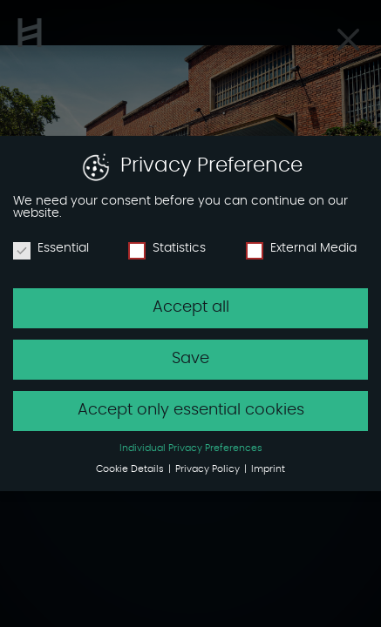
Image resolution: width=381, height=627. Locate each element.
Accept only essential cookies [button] (191, 410)
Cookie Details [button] (131, 469)
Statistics (167, 248)
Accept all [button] (191, 307)
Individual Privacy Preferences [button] (190, 448)
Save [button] (190, 359)
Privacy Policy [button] (208, 469)
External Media (301, 248)
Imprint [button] (268, 469)
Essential (51, 248)
